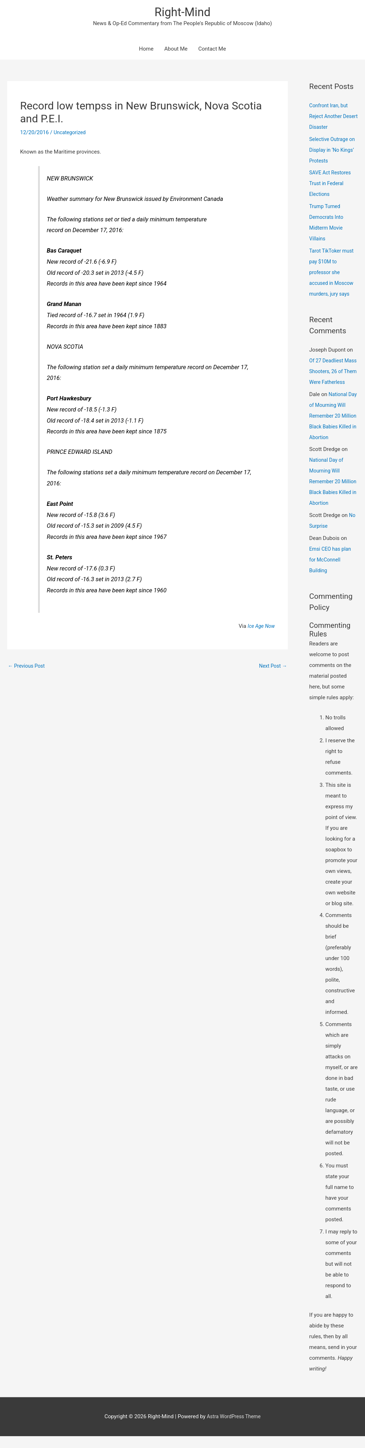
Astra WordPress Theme (234, 1428)
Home (146, 50)
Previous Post (28, 667)
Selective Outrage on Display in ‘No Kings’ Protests (330, 151)
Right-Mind (182, 12)
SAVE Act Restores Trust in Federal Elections (331, 185)
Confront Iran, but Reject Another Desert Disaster (330, 117)
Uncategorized (70, 133)
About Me (176, 50)
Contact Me (212, 50)
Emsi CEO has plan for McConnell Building (332, 572)
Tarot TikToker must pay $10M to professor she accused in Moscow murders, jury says (333, 273)
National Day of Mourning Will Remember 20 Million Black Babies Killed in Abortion (333, 427)
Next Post (272, 667)
